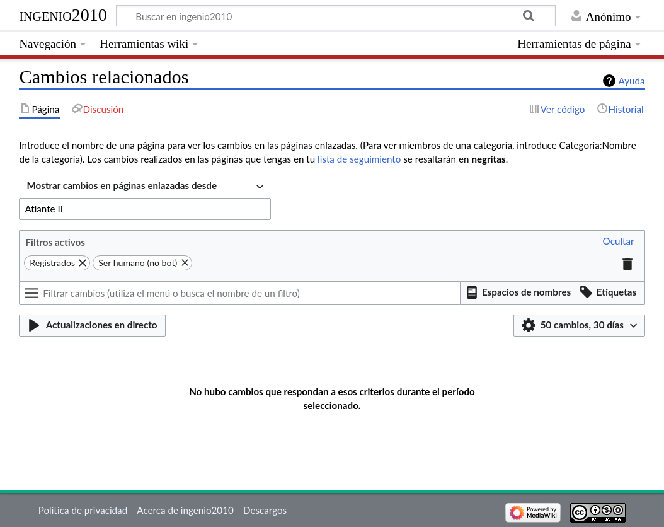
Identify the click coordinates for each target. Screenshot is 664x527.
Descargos (265, 510)
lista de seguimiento (359, 159)
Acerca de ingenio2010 (185, 510)
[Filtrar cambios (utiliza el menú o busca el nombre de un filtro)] (240, 293)
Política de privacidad (82, 510)
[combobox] (145, 187)
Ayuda (632, 80)
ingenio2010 (63, 15)
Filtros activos (55, 242)
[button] (618, 242)
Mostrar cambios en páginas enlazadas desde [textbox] (121, 185)
